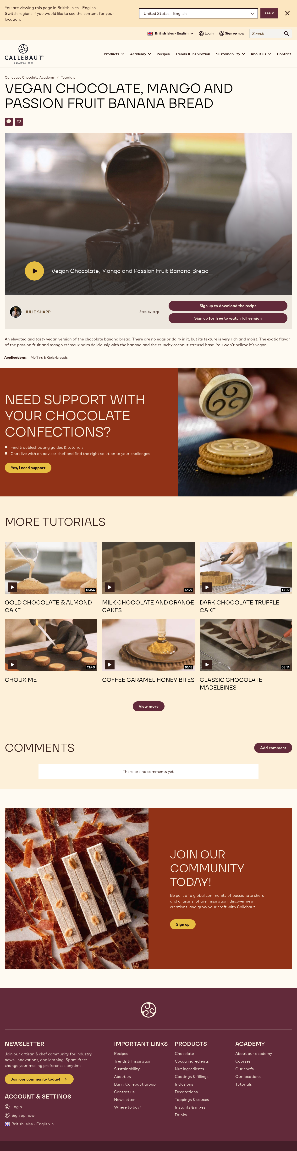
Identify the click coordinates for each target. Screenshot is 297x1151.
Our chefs (244, 1068)
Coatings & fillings (192, 1076)
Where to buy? (127, 1107)
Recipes (163, 54)
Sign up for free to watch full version (228, 318)
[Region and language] (198, 13)
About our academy (253, 1053)
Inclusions (184, 1084)
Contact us (124, 1091)
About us (122, 1076)
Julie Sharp (38, 312)
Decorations (186, 1091)
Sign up (183, 924)
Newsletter (124, 1099)
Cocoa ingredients (192, 1061)
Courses (243, 1061)
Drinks (181, 1114)
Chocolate (184, 1053)
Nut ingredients (189, 1068)
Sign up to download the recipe (228, 305)
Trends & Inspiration (193, 54)
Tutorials (68, 77)
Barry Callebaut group (135, 1084)
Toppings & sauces (192, 1099)
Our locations (248, 1076)
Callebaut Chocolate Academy (30, 77)
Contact (284, 54)
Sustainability (127, 1068)
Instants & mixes (190, 1107)
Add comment (273, 747)
